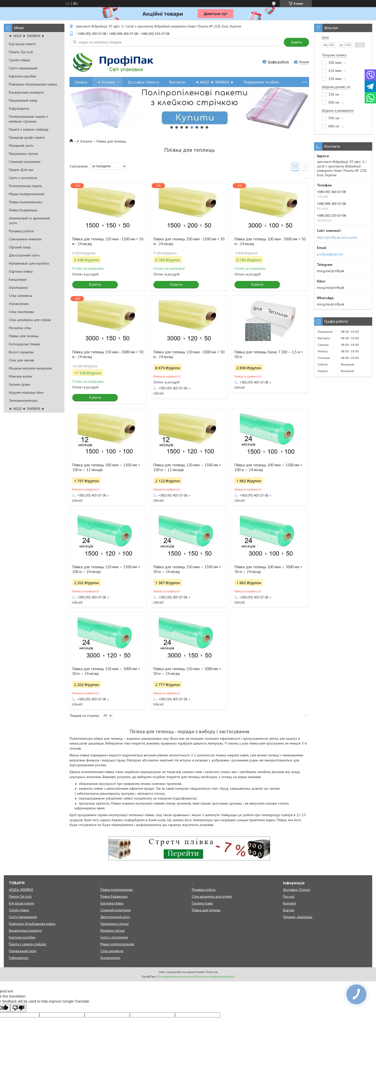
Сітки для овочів (21, 360)
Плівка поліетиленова (25, 202)
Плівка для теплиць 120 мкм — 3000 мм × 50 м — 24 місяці (106, 671)
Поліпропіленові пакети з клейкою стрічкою (28, 119)
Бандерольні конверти (26, 92)
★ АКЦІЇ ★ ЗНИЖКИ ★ (26, 36)
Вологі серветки (21, 352)
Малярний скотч (21, 145)
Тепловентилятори (23, 400)
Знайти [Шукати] (296, 42)
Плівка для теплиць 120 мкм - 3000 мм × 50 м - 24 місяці (188, 354)
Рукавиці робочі (21, 231)
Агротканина (18, 287)
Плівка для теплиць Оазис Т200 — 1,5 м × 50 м (268, 354)
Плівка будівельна (23, 210)
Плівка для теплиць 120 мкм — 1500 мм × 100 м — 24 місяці (106, 569)
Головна (81, 82)
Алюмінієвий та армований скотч (29, 220)
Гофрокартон (19, 108)
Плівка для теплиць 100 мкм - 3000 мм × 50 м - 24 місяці (270, 241)
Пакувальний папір (23, 100)
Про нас (289, 896)
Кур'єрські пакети (22, 44)
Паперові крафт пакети (27, 137)
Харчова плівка (21, 271)
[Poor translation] (18, 1008)
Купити (95, 284)
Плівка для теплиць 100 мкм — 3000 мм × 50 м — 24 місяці (268, 569)
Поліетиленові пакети (25, 186)
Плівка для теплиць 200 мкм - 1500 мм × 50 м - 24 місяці (188, 241)
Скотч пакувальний (23, 68)
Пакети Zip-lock (21, 52)
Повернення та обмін (261, 82)
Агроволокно (19, 303)
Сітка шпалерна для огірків (30, 320)
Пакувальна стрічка (23, 153)
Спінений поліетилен (24, 161)
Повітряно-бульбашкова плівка (33, 84)
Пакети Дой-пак (21, 169)
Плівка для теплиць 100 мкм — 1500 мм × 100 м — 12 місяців (106, 467)
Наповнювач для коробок (29, 263)
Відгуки (288, 910)
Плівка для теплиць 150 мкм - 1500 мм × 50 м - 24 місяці (107, 241)
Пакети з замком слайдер (29, 129)
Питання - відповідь (297, 917)
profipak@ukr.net (330, 254)
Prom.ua (212, 972)
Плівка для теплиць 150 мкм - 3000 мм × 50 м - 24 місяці (107, 354)
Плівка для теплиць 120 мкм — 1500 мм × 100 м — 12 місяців (187, 467)
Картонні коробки (22, 76)
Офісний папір (20, 247)
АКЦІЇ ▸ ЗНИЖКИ (21, 890)
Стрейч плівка (19, 60)
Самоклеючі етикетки (25, 239)
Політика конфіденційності (215, 976)
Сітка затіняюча (20, 295)
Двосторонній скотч (24, 255)
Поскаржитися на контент (176, 976)
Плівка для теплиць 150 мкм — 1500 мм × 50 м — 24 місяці (187, 569)
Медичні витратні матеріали (30, 368)
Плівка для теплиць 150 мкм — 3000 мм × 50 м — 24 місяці (187, 671)
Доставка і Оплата (143, 82)
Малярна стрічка (112, 930)
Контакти (177, 82)
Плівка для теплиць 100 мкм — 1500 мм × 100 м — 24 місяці (268, 467)
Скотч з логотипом (23, 178)
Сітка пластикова (21, 311)
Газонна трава (19, 384)
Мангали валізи (20, 376)
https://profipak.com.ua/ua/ (337, 237)
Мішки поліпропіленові (26, 194)
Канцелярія (18, 279)
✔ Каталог (106, 82)
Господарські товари (24, 344)
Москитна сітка (20, 328)
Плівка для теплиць (24, 336)
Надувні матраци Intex (26, 392)
